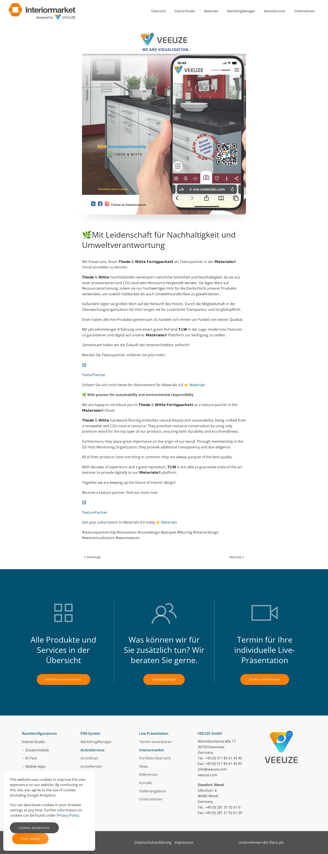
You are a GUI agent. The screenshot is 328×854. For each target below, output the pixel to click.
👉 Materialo (194, 384)
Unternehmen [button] (304, 11)
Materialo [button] (211, 11)
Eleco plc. (277, 842)
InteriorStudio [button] (184, 11)
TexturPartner (93, 374)
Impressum (184, 842)
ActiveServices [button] (274, 11)
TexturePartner (94, 512)
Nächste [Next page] (237, 557)
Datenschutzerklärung (152, 842)
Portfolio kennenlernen (63, 679)
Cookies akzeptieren (34, 828)
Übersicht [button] (158, 11)
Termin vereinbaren (264, 679)
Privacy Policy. (68, 815)
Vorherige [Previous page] (92, 557)
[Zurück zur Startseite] (42, 11)
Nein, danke (30, 839)
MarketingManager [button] (241, 11)
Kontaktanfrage (164, 679)
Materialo (169, 522)
